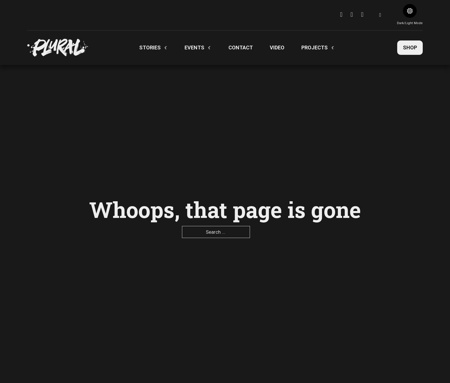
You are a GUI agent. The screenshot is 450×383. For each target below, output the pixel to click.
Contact (240, 48)
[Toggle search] (380, 15)
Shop (410, 48)
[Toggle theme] (410, 11)
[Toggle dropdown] (166, 48)
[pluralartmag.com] (57, 47)
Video (277, 48)
